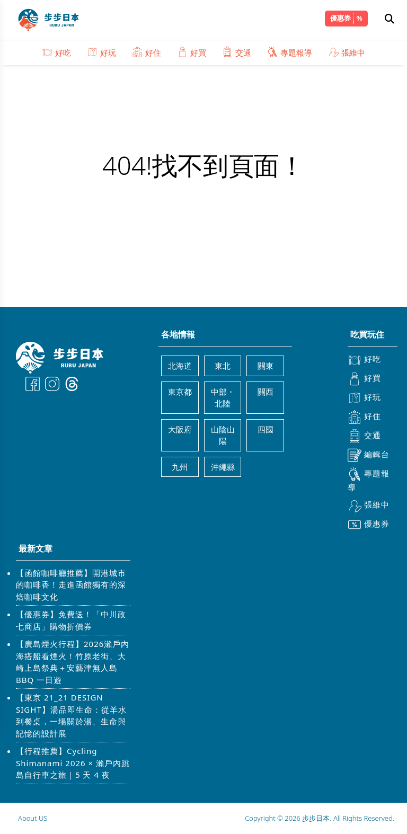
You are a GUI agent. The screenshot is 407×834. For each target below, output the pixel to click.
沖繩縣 (223, 467)
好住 (146, 52)
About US (32, 818)
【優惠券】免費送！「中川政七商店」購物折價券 (71, 620)
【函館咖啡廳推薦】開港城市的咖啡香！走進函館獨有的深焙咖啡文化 (71, 584)
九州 (180, 467)
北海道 (180, 365)
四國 (265, 429)
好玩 (101, 52)
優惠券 (340, 18)
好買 (191, 52)
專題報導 (289, 52)
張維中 (346, 52)
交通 (236, 52)
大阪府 (180, 429)
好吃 (56, 52)
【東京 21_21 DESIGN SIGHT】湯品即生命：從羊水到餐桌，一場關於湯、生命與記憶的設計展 (71, 715)
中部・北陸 (223, 397)
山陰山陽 (223, 435)
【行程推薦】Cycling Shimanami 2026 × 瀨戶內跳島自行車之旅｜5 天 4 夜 (73, 763)
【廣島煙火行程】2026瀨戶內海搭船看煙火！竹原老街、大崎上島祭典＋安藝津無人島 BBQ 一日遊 (72, 661)
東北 (223, 365)
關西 (265, 391)
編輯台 (369, 455)
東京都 (180, 391)
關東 (265, 365)
